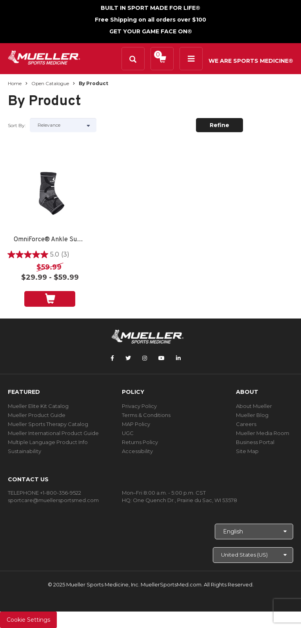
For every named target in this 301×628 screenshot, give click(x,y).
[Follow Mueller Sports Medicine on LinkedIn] (178, 358)
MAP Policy (136, 424)
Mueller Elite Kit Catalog (38, 406)
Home (15, 83)
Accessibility (137, 451)
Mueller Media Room (262, 433)
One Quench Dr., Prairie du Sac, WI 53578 (185, 500)
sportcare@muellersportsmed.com (53, 500)
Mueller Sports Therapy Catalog (48, 424)
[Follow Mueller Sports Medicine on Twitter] (128, 358)
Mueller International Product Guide (53, 433)
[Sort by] (63, 125)
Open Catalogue (50, 83)
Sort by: (17, 125)
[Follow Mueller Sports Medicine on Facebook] (112, 358)
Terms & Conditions (146, 415)
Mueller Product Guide (36, 415)
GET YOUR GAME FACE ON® (150, 31)
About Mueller (254, 406)
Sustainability (24, 451)
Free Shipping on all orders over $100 (150, 19)
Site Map (247, 451)
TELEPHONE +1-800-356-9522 (44, 493)
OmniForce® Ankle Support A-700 (50, 240)
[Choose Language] (254, 531)
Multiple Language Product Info (48, 442)
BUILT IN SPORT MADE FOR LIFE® (150, 7)
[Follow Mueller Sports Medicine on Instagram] (144, 358)
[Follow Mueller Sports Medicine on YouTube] (161, 358)
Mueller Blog (252, 415)
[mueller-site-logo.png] (44, 56)
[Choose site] (253, 555)
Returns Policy (140, 442)
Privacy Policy (139, 406)
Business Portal (255, 442)
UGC (128, 433)
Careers (246, 424)
